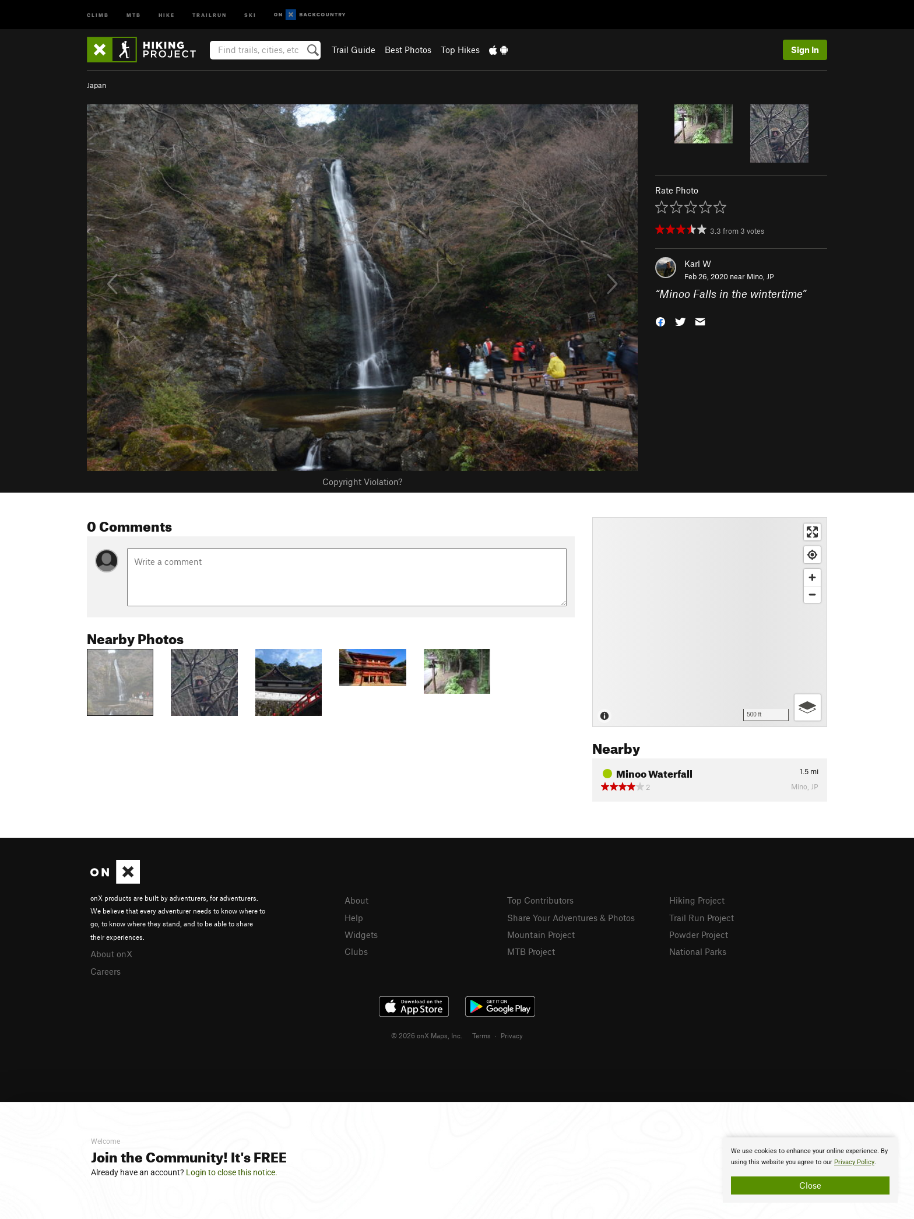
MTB (133, 14)
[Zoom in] (812, 577)
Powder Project (698, 934)
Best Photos (408, 49)
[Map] (710, 622)
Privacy (512, 1035)
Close (810, 1185)
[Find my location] (812, 554)
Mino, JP (760, 276)
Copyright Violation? (362, 481)
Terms (481, 1035)
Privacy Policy (854, 1162)
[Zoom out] (812, 594)
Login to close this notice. (231, 1172)
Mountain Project (541, 934)
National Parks (697, 951)
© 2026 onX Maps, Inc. (426, 1035)
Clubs (356, 951)
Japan (96, 85)
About (356, 900)
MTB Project (531, 951)
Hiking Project (697, 900)
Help (353, 917)
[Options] (808, 707)
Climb (98, 14)
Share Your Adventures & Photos (571, 917)
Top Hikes (460, 49)
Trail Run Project (701, 917)
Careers (105, 971)
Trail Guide (353, 49)
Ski (250, 14)
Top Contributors (540, 900)
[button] (660, 321)
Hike (167, 14)
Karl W (697, 263)
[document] (810, 1170)
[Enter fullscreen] (812, 532)
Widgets (361, 934)
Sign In (805, 49)
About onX (111, 953)
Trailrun (209, 14)
